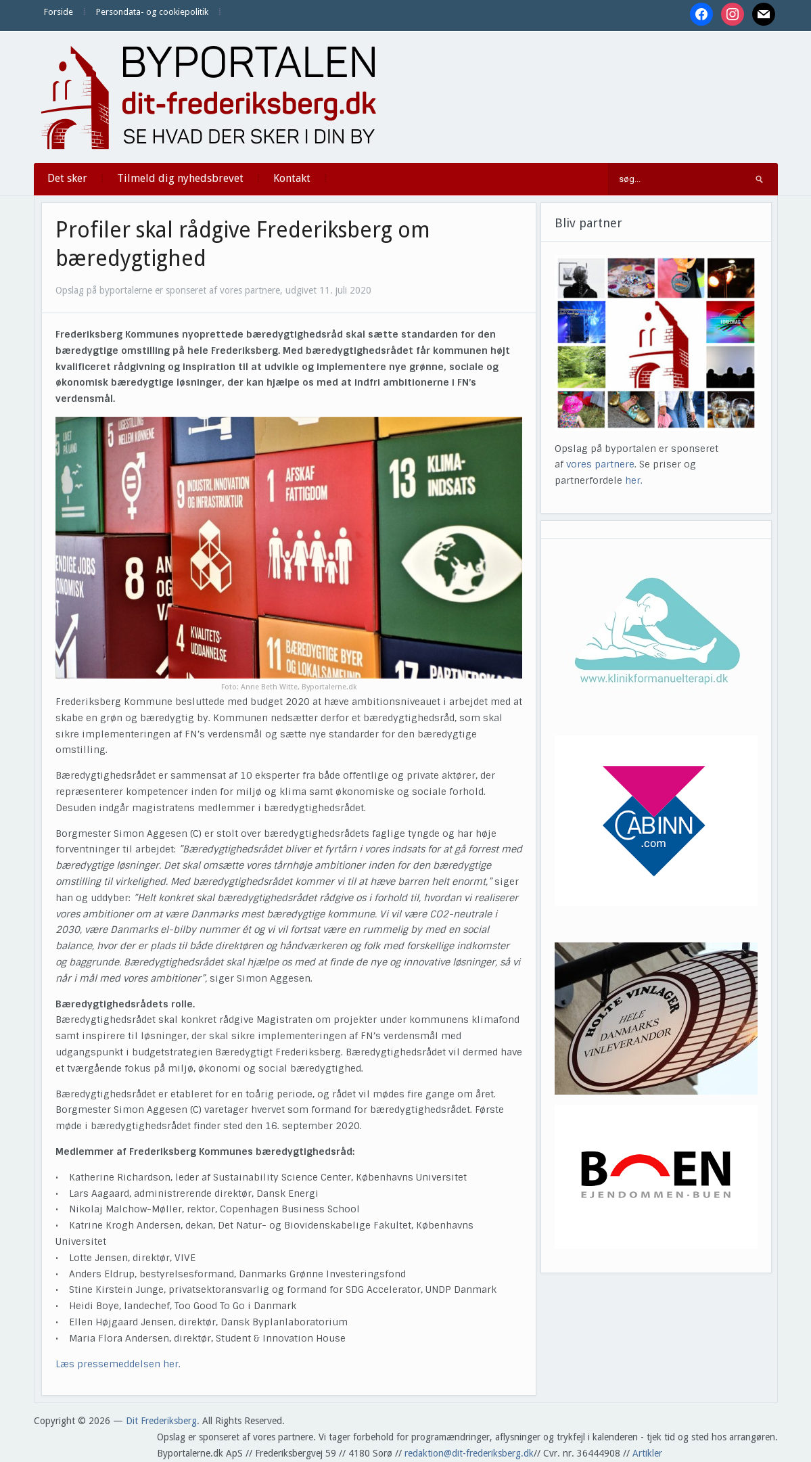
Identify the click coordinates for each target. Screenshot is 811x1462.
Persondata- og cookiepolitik (152, 12)
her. (634, 480)
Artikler (647, 1453)
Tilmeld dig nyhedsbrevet (180, 178)
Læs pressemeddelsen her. (119, 1364)
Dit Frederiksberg (161, 1420)
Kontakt (291, 178)
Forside (58, 12)
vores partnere (600, 464)
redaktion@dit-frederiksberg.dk (469, 1453)
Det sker (67, 178)
